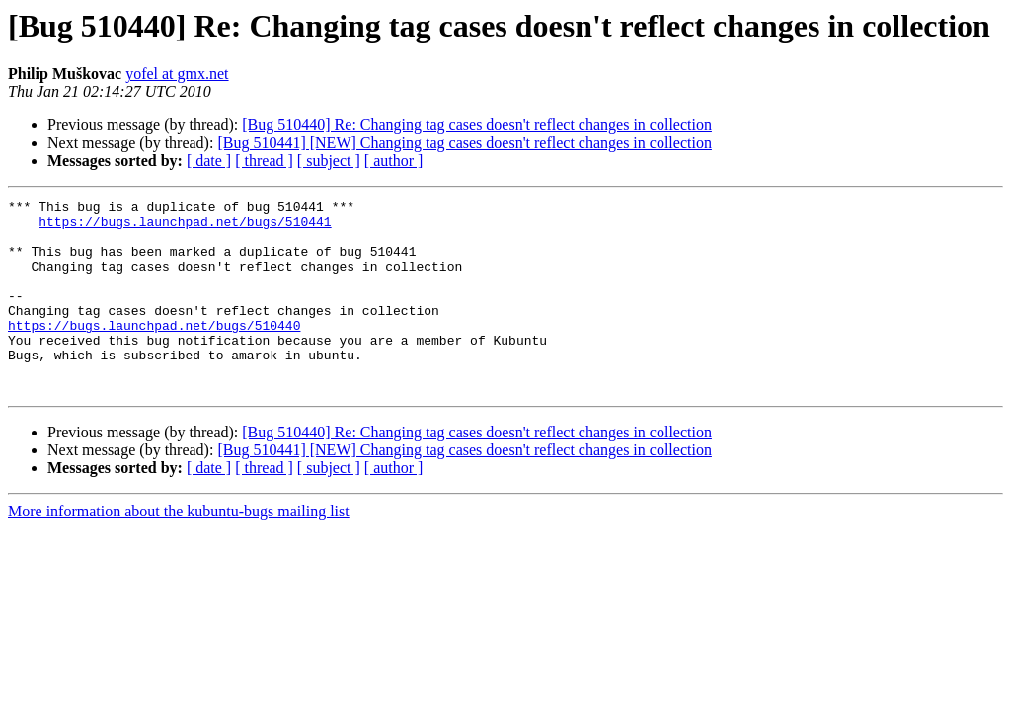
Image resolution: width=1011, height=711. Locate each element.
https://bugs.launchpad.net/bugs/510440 (154, 351)
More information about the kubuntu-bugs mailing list (179, 549)
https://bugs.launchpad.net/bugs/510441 (185, 227)
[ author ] (394, 160)
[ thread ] (264, 160)
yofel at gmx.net (176, 73)
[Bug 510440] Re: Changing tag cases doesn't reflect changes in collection (477, 125)
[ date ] (209, 160)
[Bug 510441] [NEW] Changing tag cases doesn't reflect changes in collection (464, 142)
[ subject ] (328, 160)
